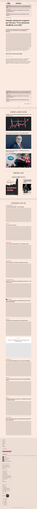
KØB (8, 3)
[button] (30, 3)
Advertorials (4, 491)
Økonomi (7, 377)
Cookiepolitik (4, 473)
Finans (7, 397)
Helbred (18, 338)
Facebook (4, 503)
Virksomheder (8, 17)
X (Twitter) (4, 504)
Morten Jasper (8, 53)
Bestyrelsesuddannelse (6, 466)
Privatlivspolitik (4, 474)
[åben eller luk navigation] (6, 3)
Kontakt (3, 485)
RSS (3, 445)
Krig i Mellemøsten (9, 205)
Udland (7, 223)
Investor (7, 319)
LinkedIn (4, 500)
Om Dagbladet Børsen (6, 488)
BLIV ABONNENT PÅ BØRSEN (7, 451)
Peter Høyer (13, 53)
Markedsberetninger (9, 279)
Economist (5, 459)
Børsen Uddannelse (5, 465)
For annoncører (4, 478)
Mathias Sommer (19, 53)
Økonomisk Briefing (6, 461)
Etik (3, 480)
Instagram (4, 501)
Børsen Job (4, 468)
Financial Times (5, 458)
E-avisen (5, 448)
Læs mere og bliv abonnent (32, 455)
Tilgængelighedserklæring (6, 477)
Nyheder (3, 440)
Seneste (3, 443)
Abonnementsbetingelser (6, 475)
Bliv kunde (4, 481)
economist (8, 299)
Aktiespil (3, 446)
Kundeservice (4, 471)
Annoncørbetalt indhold (6, 490)
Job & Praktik (4, 487)
